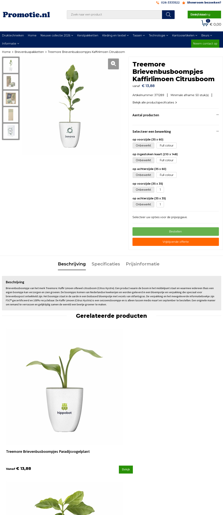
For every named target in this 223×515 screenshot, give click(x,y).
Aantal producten (145, 113)
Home (32, 35)
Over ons (68, 437)
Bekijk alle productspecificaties (154, 100)
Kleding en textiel (114, 35)
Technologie (157, 35)
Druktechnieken (73, 448)
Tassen (137, 35)
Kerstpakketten (87, 35)
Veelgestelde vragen (76, 442)
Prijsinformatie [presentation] (142, 262)
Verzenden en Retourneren (135, 448)
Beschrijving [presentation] (72, 262)
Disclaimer (178, 453)
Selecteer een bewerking (151, 129)
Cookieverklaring (182, 442)
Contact (121, 437)
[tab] (72, 262)
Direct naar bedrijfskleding (200, 14)
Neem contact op (205, 43)
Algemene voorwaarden (187, 437)
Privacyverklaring (182, 448)
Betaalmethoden (128, 442)
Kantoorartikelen (183, 35)
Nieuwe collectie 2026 (55, 35)
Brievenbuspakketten (29, 52)
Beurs (205, 35)
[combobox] (114, 14)
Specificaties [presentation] (106, 262)
